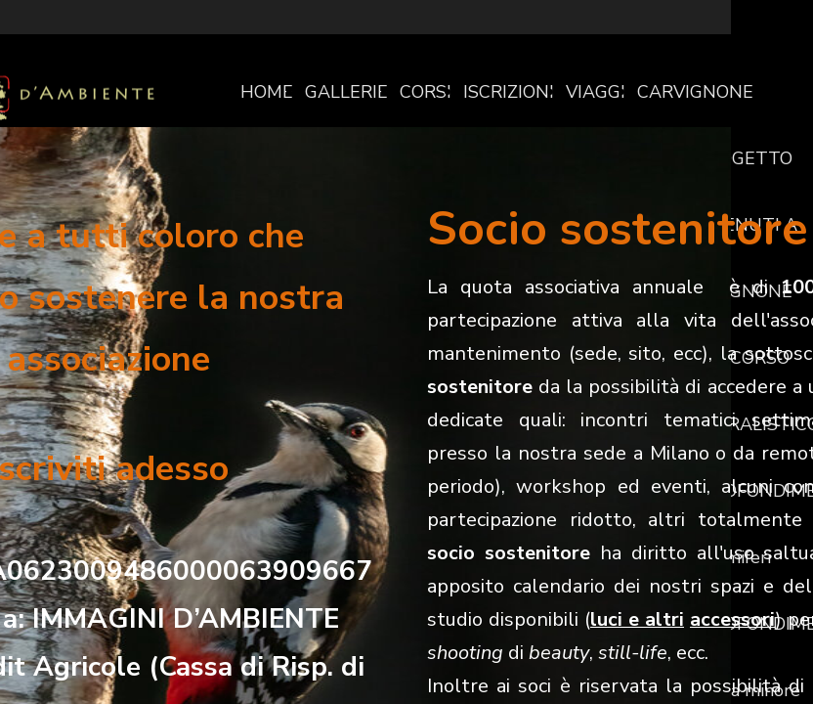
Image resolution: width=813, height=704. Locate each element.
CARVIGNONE (695, 92)
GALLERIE (346, 92)
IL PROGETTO (734, 158)
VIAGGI (595, 92)
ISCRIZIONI (508, 92)
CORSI (425, 92)
